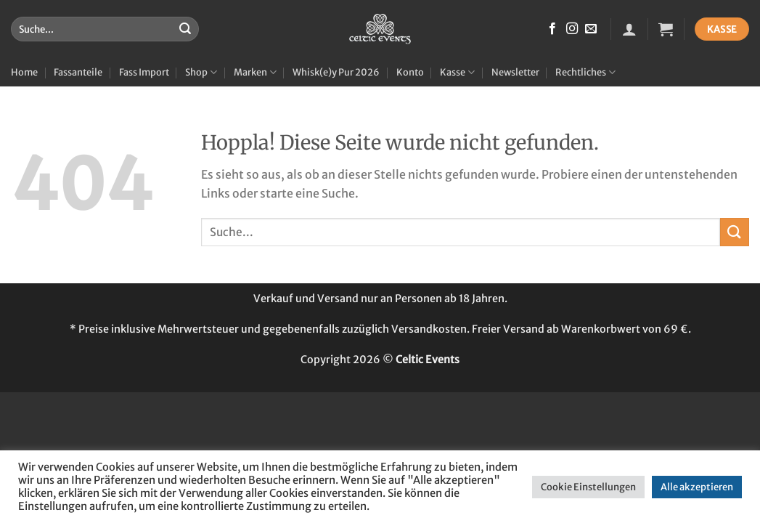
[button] (629, 29)
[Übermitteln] (185, 29)
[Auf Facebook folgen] (552, 29)
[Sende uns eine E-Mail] (591, 29)
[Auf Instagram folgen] (572, 29)
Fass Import (144, 72)
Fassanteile (78, 72)
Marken (255, 72)
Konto (410, 72)
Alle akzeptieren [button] (697, 487)
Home (24, 72)
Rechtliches (585, 72)
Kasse (457, 72)
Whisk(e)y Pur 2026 (336, 72)
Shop (201, 72)
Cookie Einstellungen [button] (588, 487)
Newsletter (515, 72)
